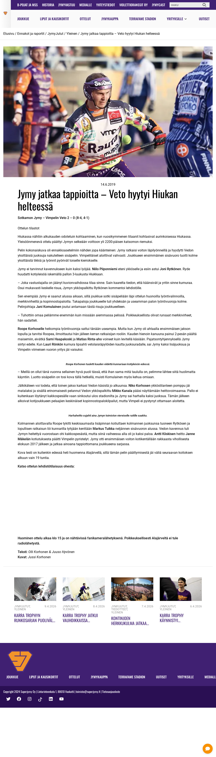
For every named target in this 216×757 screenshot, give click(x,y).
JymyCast (158, 4)
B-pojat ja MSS (27, 4)
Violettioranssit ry (133, 4)
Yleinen (71, 34)
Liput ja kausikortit (54, 18)
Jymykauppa (109, 18)
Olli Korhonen (38, 552)
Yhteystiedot (105, 4)
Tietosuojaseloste (111, 691)
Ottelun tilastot (28, 228)
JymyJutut (55, 34)
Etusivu (8, 34)
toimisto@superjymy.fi (88, 691)
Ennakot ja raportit (30, 34)
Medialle (85, 4)
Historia (48, 4)
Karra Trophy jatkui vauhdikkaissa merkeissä (80, 620)
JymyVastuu (66, 4)
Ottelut (85, 18)
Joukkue (23, 18)
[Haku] (204, 4)
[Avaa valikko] (185, 19)
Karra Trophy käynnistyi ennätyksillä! (172, 620)
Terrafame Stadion (142, 18)
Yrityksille (175, 18)
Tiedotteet (119, 609)
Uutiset (204, 18)
